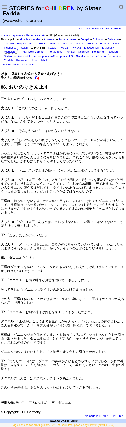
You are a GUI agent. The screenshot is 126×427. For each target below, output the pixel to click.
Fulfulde (55, 43)
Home (4, 35)
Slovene (32, 56)
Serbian (8, 56)
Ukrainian (22, 60)
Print (109, 28)
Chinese (9, 43)
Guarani (92, 43)
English (21, 43)
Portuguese (55, 51)
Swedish (81, 56)
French (43, 43)
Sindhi (20, 56)
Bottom (118, 28)
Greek (80, 43)
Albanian (24, 39)
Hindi (116, 43)
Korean (64, 47)
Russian (113, 51)
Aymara (63, 39)
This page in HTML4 (91, 28)
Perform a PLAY (36, 35)
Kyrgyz (77, 47)
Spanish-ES (66, 56)
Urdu (34, 60)
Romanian (98, 51)
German (68, 43)
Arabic (37, 39)
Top (121, 415)
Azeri (74, 39)
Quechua (83, 51)
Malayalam (10, 51)
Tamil (115, 56)
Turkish (8, 60)
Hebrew (104, 43)
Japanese (17, 35)
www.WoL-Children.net (64, 420)
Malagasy (108, 47)
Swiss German (98, 56)
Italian (24, 47)
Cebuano (113, 39)
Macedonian (91, 47)
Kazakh (52, 47)
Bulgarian (98, 39)
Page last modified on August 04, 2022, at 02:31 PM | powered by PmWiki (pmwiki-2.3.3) (63, 425)
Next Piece (28, 64)
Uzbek (43, 60)
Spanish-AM (47, 56)
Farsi (32, 43)
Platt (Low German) (33, 51)
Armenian (49, 39)
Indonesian (10, 47)
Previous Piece (10, 64)
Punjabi (70, 51)
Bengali (85, 39)
